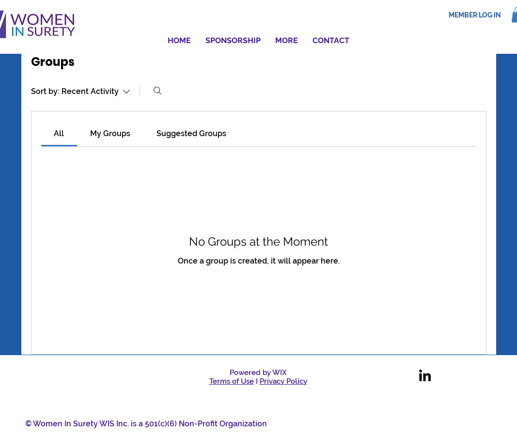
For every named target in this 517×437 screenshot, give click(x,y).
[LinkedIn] (425, 376)
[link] (59, 133)
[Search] (157, 90)
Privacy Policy (283, 381)
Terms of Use (231, 381)
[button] (286, 41)
